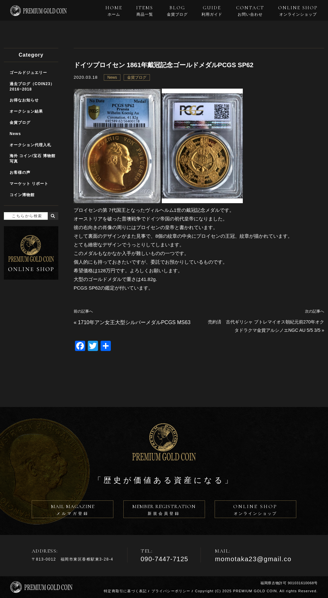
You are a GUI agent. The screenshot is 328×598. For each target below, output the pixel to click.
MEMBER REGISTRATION (164, 510)
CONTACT (250, 10)
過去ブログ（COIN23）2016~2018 (32, 87)
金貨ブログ (136, 77)
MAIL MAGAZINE (72, 510)
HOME (113, 10)
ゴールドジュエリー (28, 72)
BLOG (177, 10)
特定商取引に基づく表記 (125, 591)
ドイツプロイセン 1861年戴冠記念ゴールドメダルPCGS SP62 (163, 64)
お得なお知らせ (24, 100)
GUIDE (211, 10)
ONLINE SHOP (298, 10)
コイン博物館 (22, 195)
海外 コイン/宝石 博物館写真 (32, 158)
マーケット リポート (29, 183)
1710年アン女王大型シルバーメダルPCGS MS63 (134, 322)
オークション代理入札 (30, 145)
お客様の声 (20, 172)
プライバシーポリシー (171, 591)
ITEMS (144, 10)
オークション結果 (26, 111)
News (112, 77)
